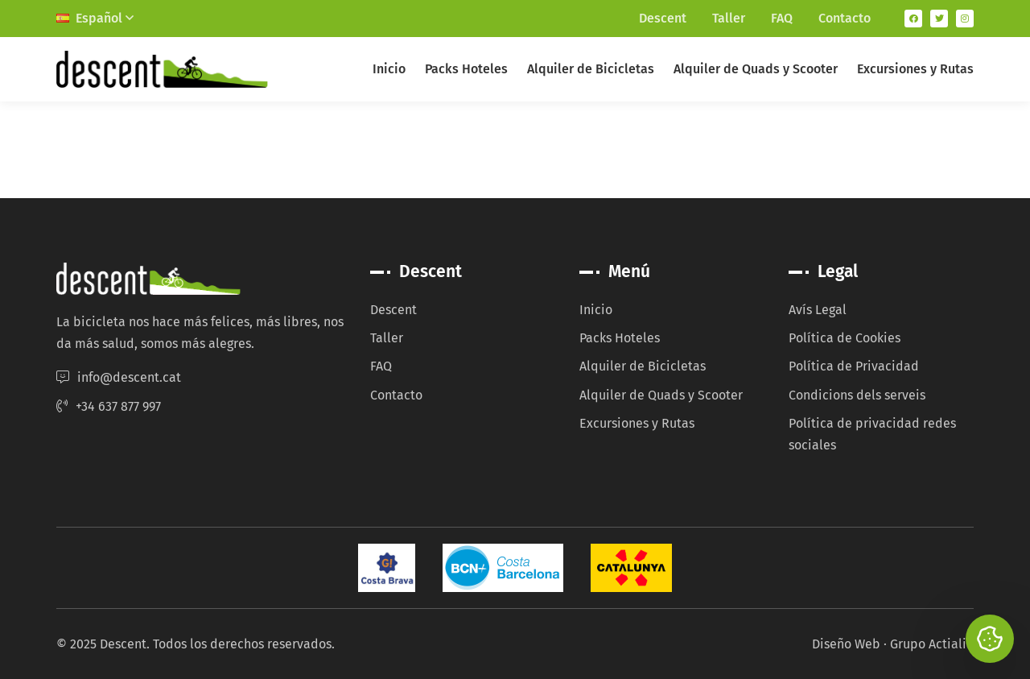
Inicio (389, 69)
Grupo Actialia (932, 644)
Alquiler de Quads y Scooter (756, 69)
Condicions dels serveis (857, 395)
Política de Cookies (844, 338)
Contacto (844, 18)
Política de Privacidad (854, 366)
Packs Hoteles (466, 69)
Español (95, 18)
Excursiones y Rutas (915, 69)
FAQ (782, 18)
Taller (728, 18)
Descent (662, 18)
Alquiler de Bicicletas (590, 69)
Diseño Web (846, 644)
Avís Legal (818, 309)
